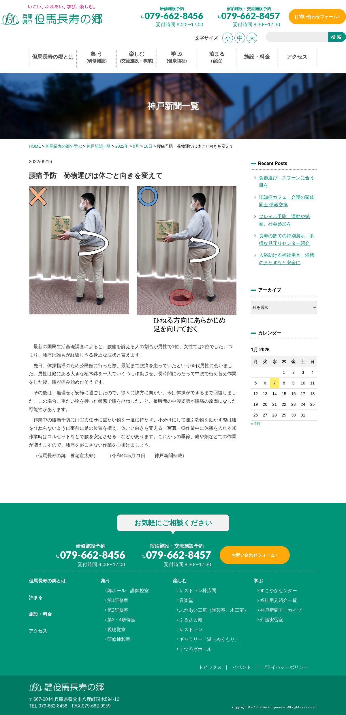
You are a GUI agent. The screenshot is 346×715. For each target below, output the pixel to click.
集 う (96, 57)
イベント (242, 667)
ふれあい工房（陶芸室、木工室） (214, 610)
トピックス (210, 667)
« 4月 (255, 423)
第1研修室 (117, 600)
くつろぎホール (195, 649)
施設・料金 (257, 57)
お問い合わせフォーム (315, 16)
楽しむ (136, 57)
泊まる (217, 57)
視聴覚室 (116, 629)
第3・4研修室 (121, 619)
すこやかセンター (278, 590)
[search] (294, 37)
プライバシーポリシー (285, 667)
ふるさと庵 (190, 619)
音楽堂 (186, 600)
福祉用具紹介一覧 (278, 600)
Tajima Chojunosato (272, 707)
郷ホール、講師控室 (128, 590)
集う (105, 580)
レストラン (190, 629)
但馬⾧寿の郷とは (47, 580)
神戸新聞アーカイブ (281, 610)
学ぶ (258, 580)
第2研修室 (117, 610)
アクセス (297, 57)
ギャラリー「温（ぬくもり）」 (211, 639)
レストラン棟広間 (197, 590)
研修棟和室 (118, 639)
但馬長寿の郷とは (53, 57)
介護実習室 (271, 619)
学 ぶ (177, 57)
